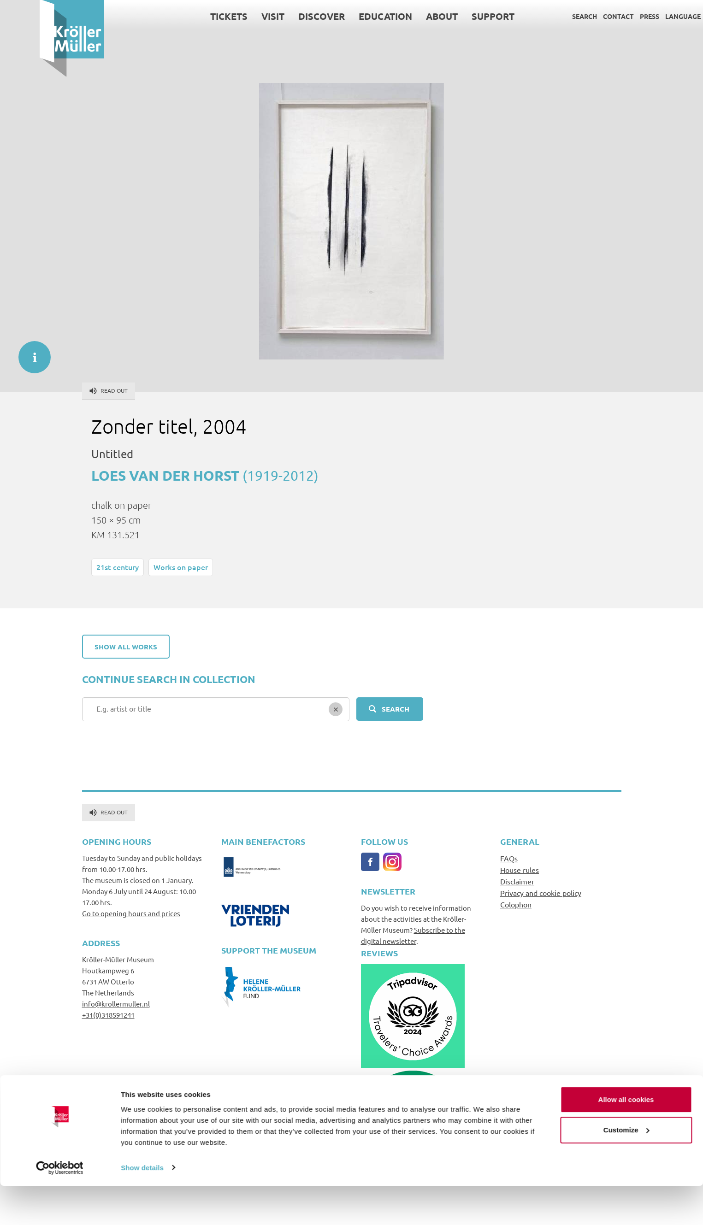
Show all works (126, 646)
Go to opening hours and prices (131, 913)
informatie (29, 352)
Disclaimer (517, 881)
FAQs (509, 858)
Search (545, 16)
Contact (579, 16)
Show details (142, 1207)
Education (346, 16)
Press (610, 16)
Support (453, 16)
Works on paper (181, 567)
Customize (626, 1169)
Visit (233, 16)
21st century (117, 567)
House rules (519, 869)
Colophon (516, 904)
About (403, 16)
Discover (282, 16)
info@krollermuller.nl (116, 1003)
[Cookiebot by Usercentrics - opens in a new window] (59, 1207)
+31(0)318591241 (108, 1014)
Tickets (189, 16)
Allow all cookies (626, 1139)
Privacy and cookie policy (540, 892)
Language (644, 16)
